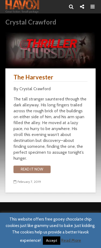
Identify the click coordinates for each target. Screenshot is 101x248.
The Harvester (33, 77)
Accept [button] (51, 240)
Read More (71, 240)
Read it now (32, 169)
